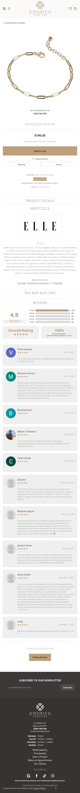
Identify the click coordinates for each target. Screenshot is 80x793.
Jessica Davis (24, 545)
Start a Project (40, 756)
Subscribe (67, 687)
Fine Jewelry (40, 753)
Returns (59, 164)
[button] (9, 8)
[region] (40, 69)
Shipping (21, 164)
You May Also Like (40, 293)
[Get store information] (40, 731)
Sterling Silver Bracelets (15, 23)
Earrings (22, 283)
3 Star (31, 316)
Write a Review (40, 657)
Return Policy (20, 780)
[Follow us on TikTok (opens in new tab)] (45, 776)
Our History (40, 763)
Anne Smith (23, 574)
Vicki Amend (24, 349)
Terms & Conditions (41, 780)
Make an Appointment (40, 760)
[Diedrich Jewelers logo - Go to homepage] (40, 8)
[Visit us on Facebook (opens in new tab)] (36, 776)
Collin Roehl (24, 458)
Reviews (40, 303)
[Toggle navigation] (3, 8)
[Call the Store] (40, 728)
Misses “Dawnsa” (27, 431)
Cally (20, 621)
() (72, 310)
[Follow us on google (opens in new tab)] (28, 776)
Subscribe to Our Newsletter (40, 680)
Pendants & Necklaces (38, 283)
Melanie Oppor (25, 511)
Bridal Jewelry (40, 749)
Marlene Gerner (26, 373)
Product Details (40, 201)
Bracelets (57, 283)
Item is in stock (40, 179)
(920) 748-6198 (40, 113)
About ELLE (40, 208)
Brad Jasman (24, 410)
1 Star (31, 322)
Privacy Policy (29, 780)
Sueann (21, 479)
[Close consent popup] (56, 788)
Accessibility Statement (56, 780)
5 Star (31, 310)
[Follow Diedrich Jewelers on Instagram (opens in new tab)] (53, 776)
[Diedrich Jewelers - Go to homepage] (40, 710)
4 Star (31, 313)
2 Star (31, 319)
